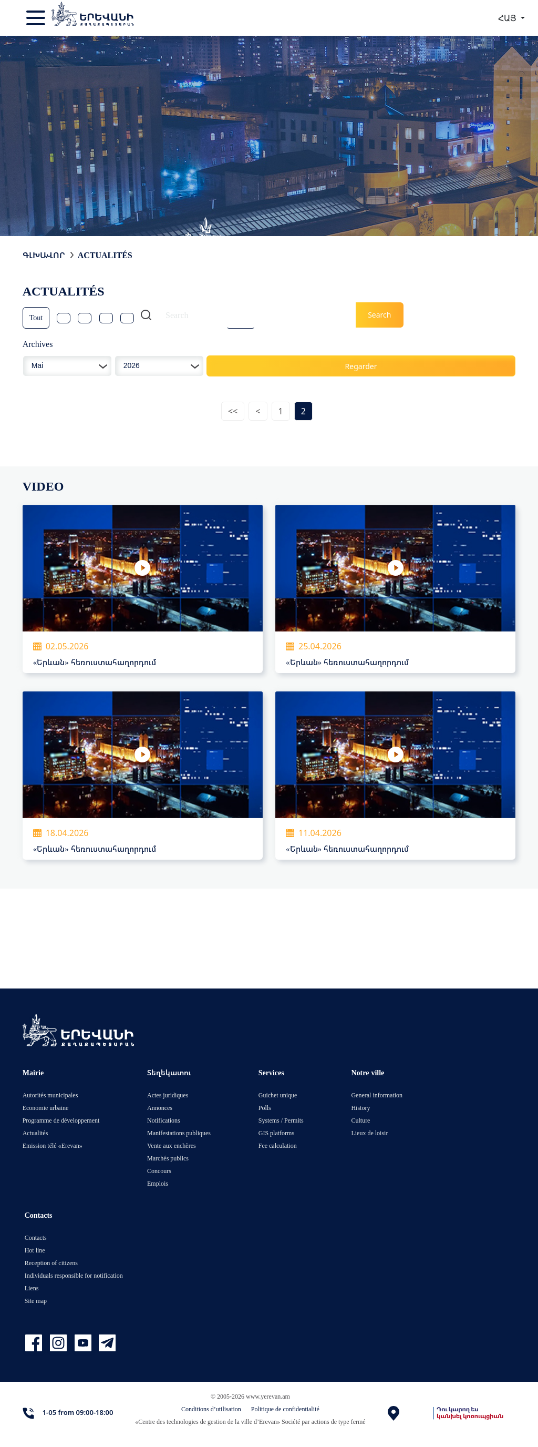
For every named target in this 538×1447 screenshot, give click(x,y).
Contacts (36, 1237)
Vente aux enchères (171, 1145)
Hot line (35, 1250)
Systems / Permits (281, 1120)
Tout (36, 317)
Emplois (157, 1183)
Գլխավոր (44, 255)
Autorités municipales (50, 1095)
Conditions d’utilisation (211, 1408)
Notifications (163, 1120)
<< (232, 411)
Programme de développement (61, 1120)
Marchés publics (168, 1158)
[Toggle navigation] (36, 17)
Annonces (159, 1107)
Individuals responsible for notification (74, 1275)
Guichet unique (277, 1095)
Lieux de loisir (369, 1132)
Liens (32, 1287)
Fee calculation (277, 1145)
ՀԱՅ (508, 18)
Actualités (105, 255)
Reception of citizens (51, 1262)
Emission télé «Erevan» (52, 1145)
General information (376, 1095)
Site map (36, 1300)
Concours (159, 1170)
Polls (264, 1107)
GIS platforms (276, 1132)
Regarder (361, 366)
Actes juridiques (167, 1095)
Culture (360, 1120)
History (360, 1107)
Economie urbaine (46, 1107)
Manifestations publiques (179, 1132)
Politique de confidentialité (285, 1408)
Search (379, 315)
